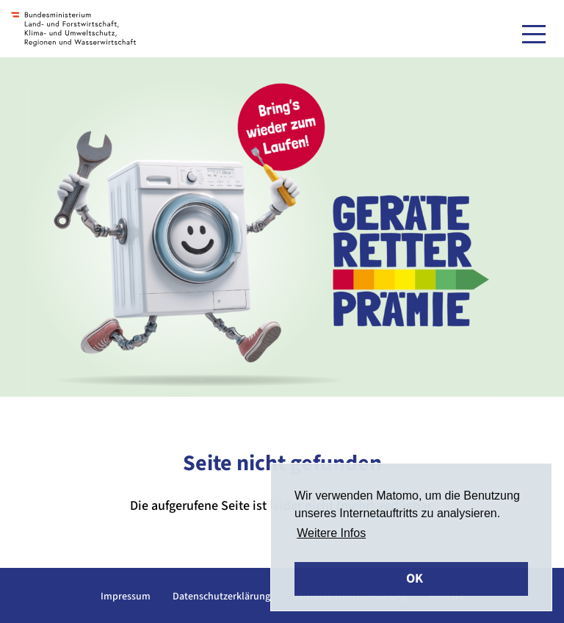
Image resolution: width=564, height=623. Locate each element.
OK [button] (414, 578)
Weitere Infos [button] (331, 533)
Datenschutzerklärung (221, 596)
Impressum (126, 596)
